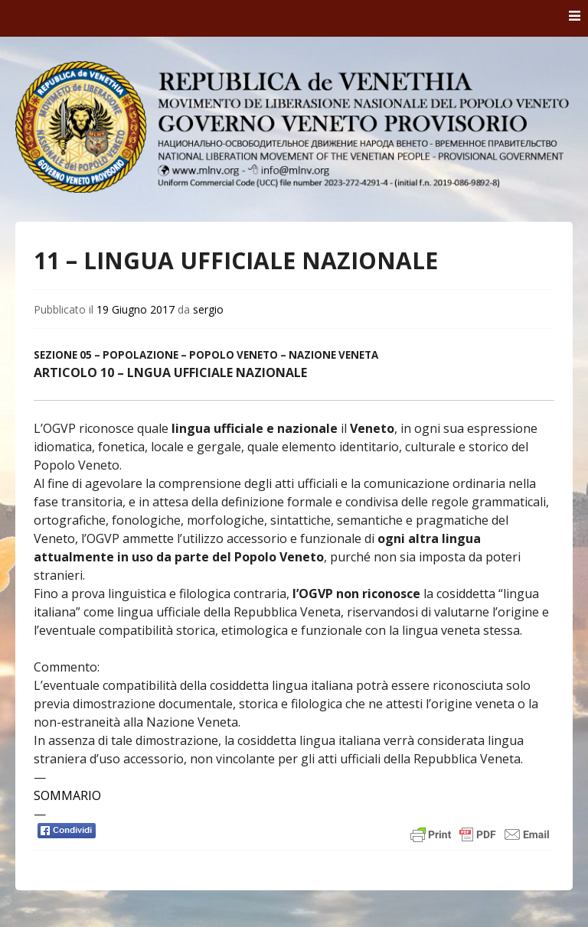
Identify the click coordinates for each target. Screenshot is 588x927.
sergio (208, 309)
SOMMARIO (67, 795)
